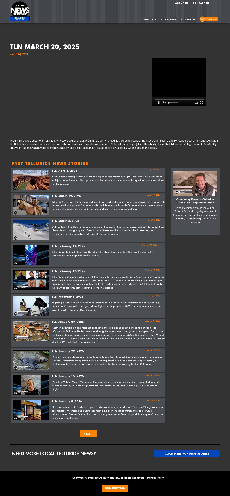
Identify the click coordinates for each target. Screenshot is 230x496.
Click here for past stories (187, 453)
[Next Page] (88, 433)
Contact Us (201, 3)
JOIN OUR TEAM (115, 488)
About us (181, 3)
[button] (147, 19)
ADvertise (188, 19)
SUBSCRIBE (169, 19)
